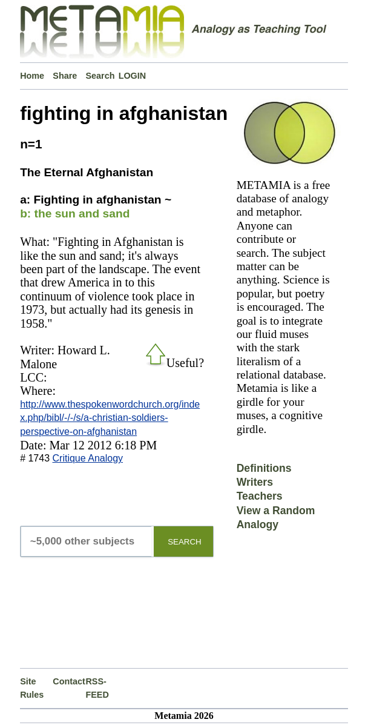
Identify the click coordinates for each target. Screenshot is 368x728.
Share (65, 76)
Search (99, 76)
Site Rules (32, 688)
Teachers (260, 496)
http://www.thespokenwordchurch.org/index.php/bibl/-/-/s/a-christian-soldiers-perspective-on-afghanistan (110, 418)
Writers (255, 482)
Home (32, 76)
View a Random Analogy (276, 518)
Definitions (264, 468)
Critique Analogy (88, 458)
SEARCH (185, 541)
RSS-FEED (96, 688)
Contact (69, 681)
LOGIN (132, 76)
